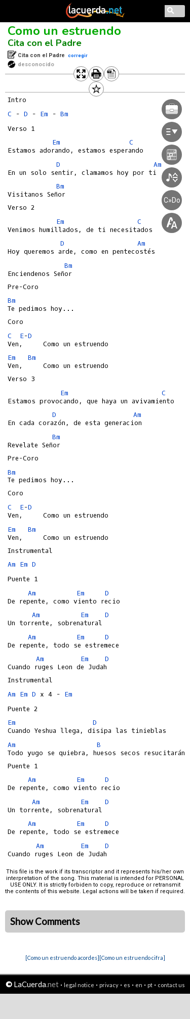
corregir (78, 55)
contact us (171, 985)
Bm (12, 300)
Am (137, 414)
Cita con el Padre (45, 43)
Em (44, 114)
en (138, 985)
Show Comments (45, 921)
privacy (109, 985)
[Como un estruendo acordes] (62, 957)
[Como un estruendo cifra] (132, 957)
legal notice (79, 985)
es (127, 985)
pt (150, 985)
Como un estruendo (64, 31)
